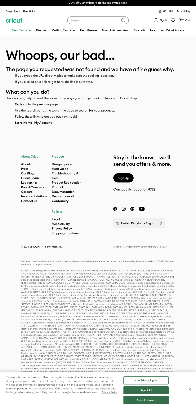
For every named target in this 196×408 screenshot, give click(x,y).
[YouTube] (142, 209)
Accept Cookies (145, 399)
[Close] (190, 389)
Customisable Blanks (92, 2)
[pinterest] (132, 209)
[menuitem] (160, 20)
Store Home (23, 123)
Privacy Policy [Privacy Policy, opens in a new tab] (109, 392)
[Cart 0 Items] (184, 20)
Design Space (13, 11)
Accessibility (183, 11)
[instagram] (124, 209)
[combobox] (98, 20)
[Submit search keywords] (123, 20)
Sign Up (123, 178)
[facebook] (115, 209)
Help (171, 11)
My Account (43, 123)
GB (162, 11)
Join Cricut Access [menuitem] (172, 30)
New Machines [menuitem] (21, 30)
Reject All (146, 390)
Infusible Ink (119, 2)
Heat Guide (29, 11)
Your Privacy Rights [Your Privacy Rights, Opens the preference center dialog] (146, 380)
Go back (21, 104)
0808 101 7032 (144, 189)
